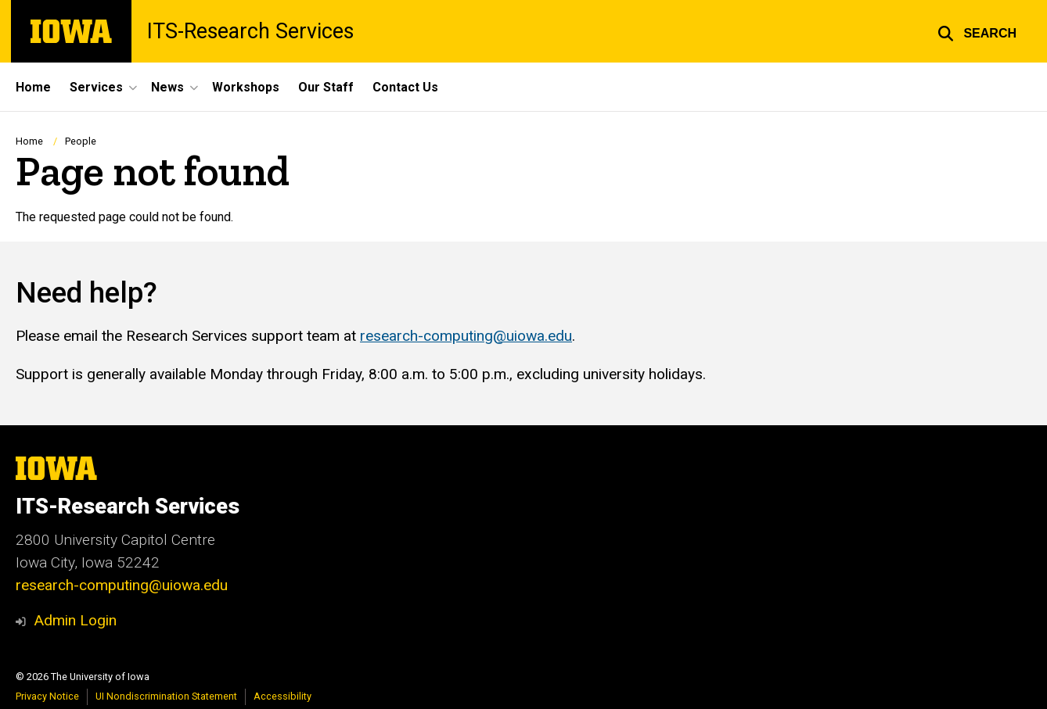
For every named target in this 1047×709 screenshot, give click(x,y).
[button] (977, 31)
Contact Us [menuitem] (405, 87)
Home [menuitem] (33, 87)
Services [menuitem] (96, 87)
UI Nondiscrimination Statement (166, 696)
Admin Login (75, 620)
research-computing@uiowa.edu (466, 336)
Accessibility (282, 696)
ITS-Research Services (250, 31)
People (80, 141)
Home (29, 141)
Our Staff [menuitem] (326, 87)
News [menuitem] (167, 87)
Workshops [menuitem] (245, 87)
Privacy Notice (47, 696)
